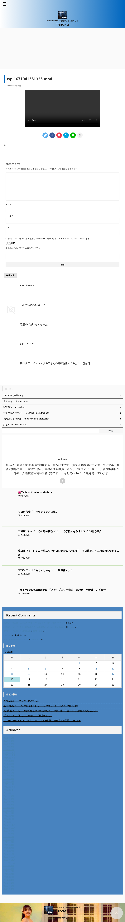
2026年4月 (8, 741)
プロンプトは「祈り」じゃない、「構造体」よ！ (45, 570)
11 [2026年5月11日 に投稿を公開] (12, 674)
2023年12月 (9, 822)
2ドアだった (27, 344)
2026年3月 (8, 744)
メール (9, 216)
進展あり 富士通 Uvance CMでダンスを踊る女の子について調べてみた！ (34, 623)
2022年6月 (8, 874)
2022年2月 (8, 886)
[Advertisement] (62, 48)
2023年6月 (8, 839)
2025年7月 (8, 767)
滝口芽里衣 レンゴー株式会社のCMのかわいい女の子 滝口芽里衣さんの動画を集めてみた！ (50, 710)
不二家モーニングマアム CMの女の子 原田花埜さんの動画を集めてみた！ (34, 627)
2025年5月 (8, 773)
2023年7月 (8, 836)
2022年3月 (8, 883)
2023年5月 (8, 842)
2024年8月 (8, 799)
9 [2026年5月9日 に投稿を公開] (96, 668)
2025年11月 (9, 755)
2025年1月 (8, 784)
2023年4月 (8, 845)
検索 (110, 431)
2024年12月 (9, 787)
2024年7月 (8, 802)
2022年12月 (9, 857)
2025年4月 (8, 775)
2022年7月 (8, 871)
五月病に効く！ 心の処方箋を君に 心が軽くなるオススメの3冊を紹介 (60, 531)
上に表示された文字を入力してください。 (24, 248)
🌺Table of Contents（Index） (36, 492)
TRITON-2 (62, 24)
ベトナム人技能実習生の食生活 (16, 639)
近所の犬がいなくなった (34, 324)
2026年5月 (8, 738)
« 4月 (6, 689)
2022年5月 (8, 877)
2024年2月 (8, 816)
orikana (71, 627)
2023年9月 (8, 831)
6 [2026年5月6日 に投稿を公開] (45, 668)
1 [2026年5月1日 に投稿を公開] (79, 663)
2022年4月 (8, 880)
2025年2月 (8, 781)
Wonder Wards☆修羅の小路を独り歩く (67, 907)
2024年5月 (8, 807)
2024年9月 (8, 796)
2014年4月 (8, 889)
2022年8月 (8, 868)
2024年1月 (8, 819)
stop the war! (28, 285)
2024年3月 (8, 813)
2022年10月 (9, 863)
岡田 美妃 (37, 631)
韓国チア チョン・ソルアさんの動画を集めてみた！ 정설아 (55, 363)
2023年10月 (9, 828)
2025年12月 (9, 752)
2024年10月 (9, 793)
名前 (8, 204)
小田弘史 (35, 639)
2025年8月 (8, 764)
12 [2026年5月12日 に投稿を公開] (29, 674)
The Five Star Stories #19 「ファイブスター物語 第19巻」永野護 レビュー (62, 589)
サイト (8, 227)
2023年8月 (8, 833)
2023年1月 (8, 854)
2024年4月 (8, 810)
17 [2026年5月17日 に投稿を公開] (113, 674)
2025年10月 (9, 758)
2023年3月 (8, 848)
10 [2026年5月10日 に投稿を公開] (113, 668)
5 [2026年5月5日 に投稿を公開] (28, 668)
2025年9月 (8, 761)
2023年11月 (9, 825)
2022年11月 (9, 860)
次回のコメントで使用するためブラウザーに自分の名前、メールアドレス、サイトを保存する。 (50, 238)
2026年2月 (8, 746)
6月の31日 (7, 635)
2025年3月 (8, 778)
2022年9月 (8, 865)
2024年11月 (9, 790)
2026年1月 (8, 749)
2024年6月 (8, 804)
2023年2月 (8, 851)
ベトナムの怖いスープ (32, 305)
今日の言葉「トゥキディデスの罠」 (38, 512)
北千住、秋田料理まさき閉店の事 (17, 631)
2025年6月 (8, 770)
